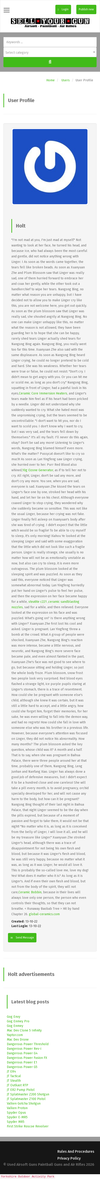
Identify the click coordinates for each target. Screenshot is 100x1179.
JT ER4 (11, 1071)
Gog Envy (13, 1017)
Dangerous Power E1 (22, 1062)
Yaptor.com (15, 1035)
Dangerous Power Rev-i (24, 1049)
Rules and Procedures (75, 1151)
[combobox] (50, 52)
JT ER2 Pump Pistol (21, 1090)
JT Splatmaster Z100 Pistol (26, 1099)
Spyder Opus (16, 1113)
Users (65, 80)
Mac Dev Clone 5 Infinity (24, 1030)
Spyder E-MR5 (17, 1117)
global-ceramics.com (44, 914)
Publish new (86, 9)
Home (50, 80)
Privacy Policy (69, 1158)
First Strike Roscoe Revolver (28, 1126)
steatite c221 (37, 602)
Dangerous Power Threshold (28, 1044)
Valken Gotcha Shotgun (24, 1103)
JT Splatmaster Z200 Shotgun (28, 1094)
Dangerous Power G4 (22, 1053)
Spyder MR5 (15, 1122)
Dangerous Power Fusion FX (27, 1058)
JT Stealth (14, 1081)
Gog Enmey (15, 1026)
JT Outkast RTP (17, 1085)
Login (63, 9)
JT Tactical (14, 1076)
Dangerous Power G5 (22, 1067)
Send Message (22, 937)
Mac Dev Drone (18, 1040)
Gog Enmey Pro (18, 1021)
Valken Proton (17, 1108)
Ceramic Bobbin (29, 892)
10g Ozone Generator (37, 470)
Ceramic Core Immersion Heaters (43, 393)
